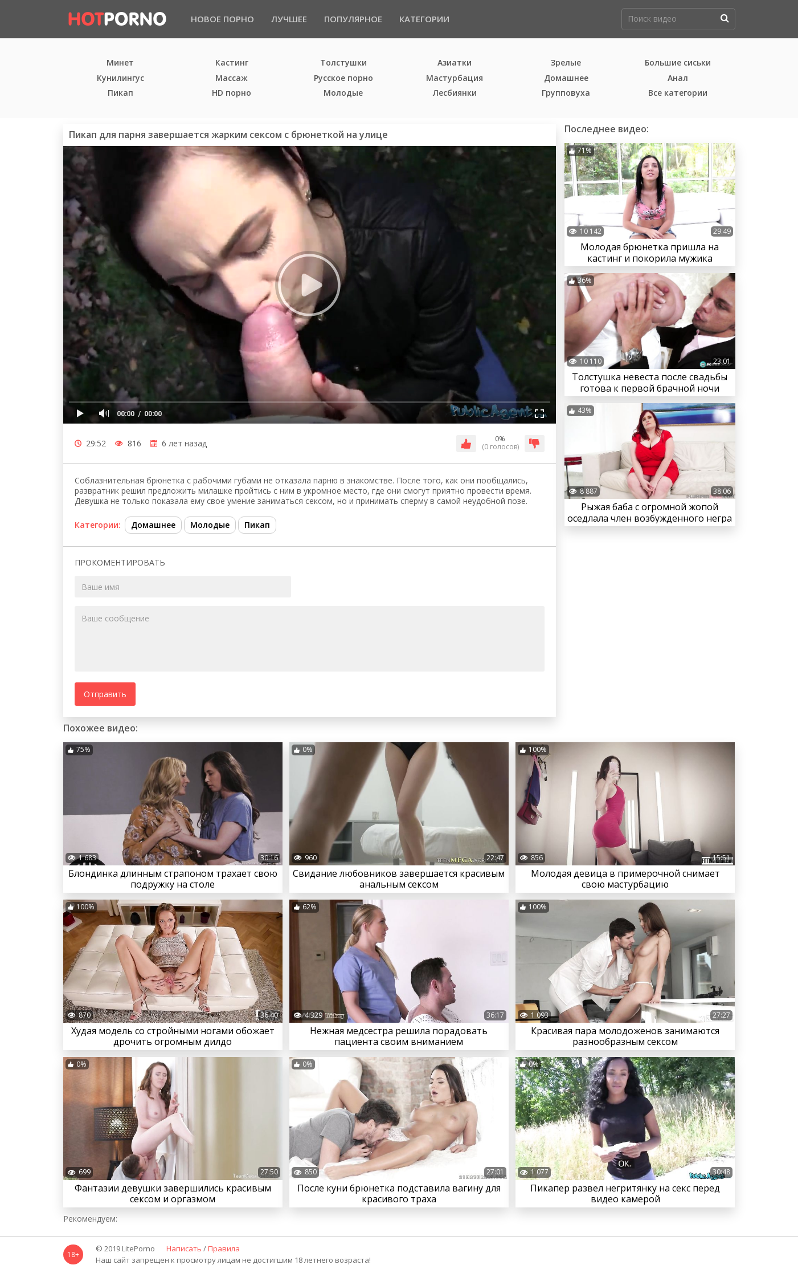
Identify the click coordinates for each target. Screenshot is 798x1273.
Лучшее (289, 19)
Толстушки (343, 63)
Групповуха (566, 93)
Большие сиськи (678, 63)
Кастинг (231, 63)
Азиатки (454, 63)
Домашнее (566, 78)
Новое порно (222, 19)
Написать (184, 1249)
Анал (678, 78)
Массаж (231, 78)
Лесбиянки (455, 93)
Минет (120, 63)
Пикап (120, 93)
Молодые (343, 93)
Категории (424, 19)
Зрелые (566, 63)
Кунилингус (120, 78)
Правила (224, 1249)
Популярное (353, 19)
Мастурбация (454, 78)
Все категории (677, 93)
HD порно (231, 93)
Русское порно (343, 78)
